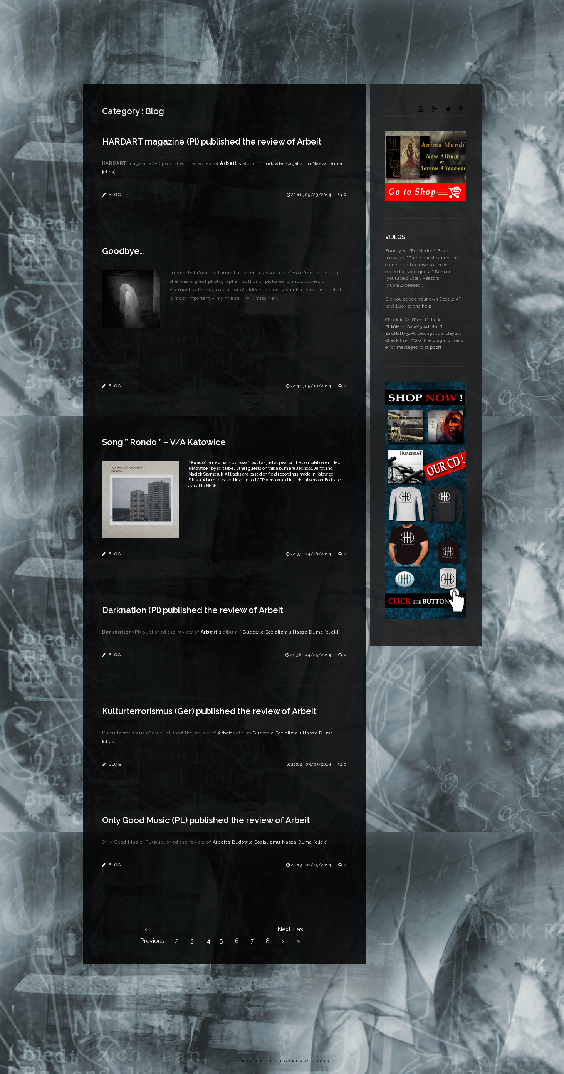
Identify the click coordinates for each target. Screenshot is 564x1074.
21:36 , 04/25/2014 (311, 654)
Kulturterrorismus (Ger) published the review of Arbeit (209, 711)
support (433, 347)
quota (424, 271)
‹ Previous (146, 930)
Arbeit (464, 13)
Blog (115, 194)
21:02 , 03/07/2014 (311, 764)
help (426, 306)
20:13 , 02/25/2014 (311, 864)
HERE (211, 485)
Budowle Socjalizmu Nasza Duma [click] (291, 632)
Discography (327, 13)
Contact (499, 13)
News (245, 13)
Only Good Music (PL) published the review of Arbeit (206, 820)
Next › (283, 930)
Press (433, 13)
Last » (298, 930)
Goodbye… (123, 251)
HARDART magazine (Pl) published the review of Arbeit (211, 141)
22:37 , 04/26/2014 (311, 553)
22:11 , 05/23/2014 (311, 194)
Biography (281, 13)
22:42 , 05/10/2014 (311, 385)
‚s (230, 163)
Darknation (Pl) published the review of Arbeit (192, 610)
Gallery (369, 13)
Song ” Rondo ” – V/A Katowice (164, 442)
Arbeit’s (220, 842)
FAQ (412, 340)
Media (402, 13)
